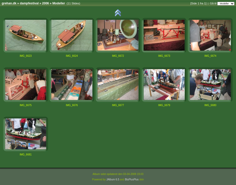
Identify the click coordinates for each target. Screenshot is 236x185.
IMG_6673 (164, 55)
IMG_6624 (72, 55)
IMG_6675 (26, 105)
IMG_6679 (164, 105)
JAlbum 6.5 (112, 179)
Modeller (58, 3)
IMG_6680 (210, 105)
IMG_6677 (118, 105)
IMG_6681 (26, 154)
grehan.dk (9, 3)
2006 (45, 3)
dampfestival (29, 3)
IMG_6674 (210, 55)
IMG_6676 (72, 105)
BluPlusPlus (132, 179)
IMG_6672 (118, 55)
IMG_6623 (26, 55)
